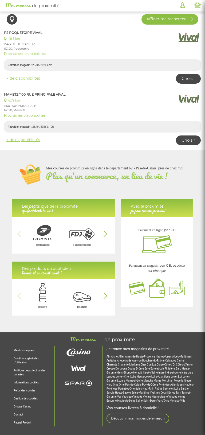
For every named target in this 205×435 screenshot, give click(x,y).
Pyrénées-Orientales (130, 388)
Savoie (111, 392)
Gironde (128, 372)
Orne (122, 384)
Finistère (170, 368)
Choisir (188, 79)
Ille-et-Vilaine (150, 372)
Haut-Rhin (149, 388)
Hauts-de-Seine (126, 400)
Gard (179, 368)
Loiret (174, 376)
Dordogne (122, 368)
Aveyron (137, 360)
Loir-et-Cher (123, 376)
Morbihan (168, 380)
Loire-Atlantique (161, 376)
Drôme (140, 368)
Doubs (132, 368)
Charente (112, 364)
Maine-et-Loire (134, 380)
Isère (185, 372)
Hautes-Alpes (164, 356)
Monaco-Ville (177, 400)
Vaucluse (127, 396)
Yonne (181, 396)
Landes (111, 376)
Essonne (112, 400)
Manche (149, 380)
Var (119, 396)
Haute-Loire (144, 376)
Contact (18, 414)
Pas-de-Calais (133, 384)
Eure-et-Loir (158, 368)
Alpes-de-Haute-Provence (140, 356)
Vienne (147, 396)
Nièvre (187, 380)
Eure (148, 368)
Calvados (171, 360)
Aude (128, 360)
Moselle (179, 380)
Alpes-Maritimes (182, 356)
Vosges (173, 396)
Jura (190, 372)
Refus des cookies (25, 390)
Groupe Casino (22, 406)
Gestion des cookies (26, 398)
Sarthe (184, 388)
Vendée (138, 396)
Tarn (179, 392)
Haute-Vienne (160, 396)
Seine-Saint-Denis (146, 400)
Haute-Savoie (123, 392)
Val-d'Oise (163, 400)
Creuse (111, 368)
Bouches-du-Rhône (153, 360)
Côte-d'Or (170, 364)
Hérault (138, 372)
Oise (116, 384)
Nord (110, 384)
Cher (144, 364)
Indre (162, 372)
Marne (158, 380)
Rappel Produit (22, 422)
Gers (120, 372)
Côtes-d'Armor (184, 364)
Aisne (114, 356)
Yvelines (155, 392)
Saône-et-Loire (172, 388)
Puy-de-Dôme (150, 384)
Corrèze (152, 364)
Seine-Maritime (140, 392)
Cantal (180, 360)
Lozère (121, 380)
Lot (180, 376)
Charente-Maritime (129, 364)
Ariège (121, 360)
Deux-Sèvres (168, 392)
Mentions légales (24, 350)
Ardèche (112, 360)
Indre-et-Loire (173, 372)
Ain (109, 356)
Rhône (159, 388)
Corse (160, 364)
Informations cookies (26, 382)
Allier (121, 356)
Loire (133, 376)
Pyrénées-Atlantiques (171, 384)
